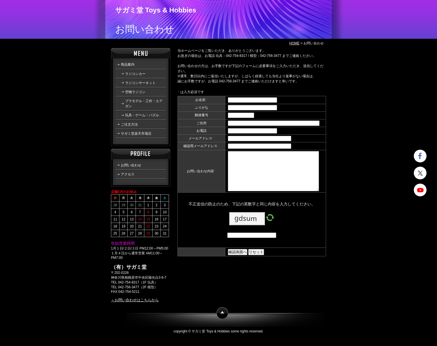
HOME (294, 43)
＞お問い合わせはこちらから (135, 300)
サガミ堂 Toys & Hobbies (155, 10)
